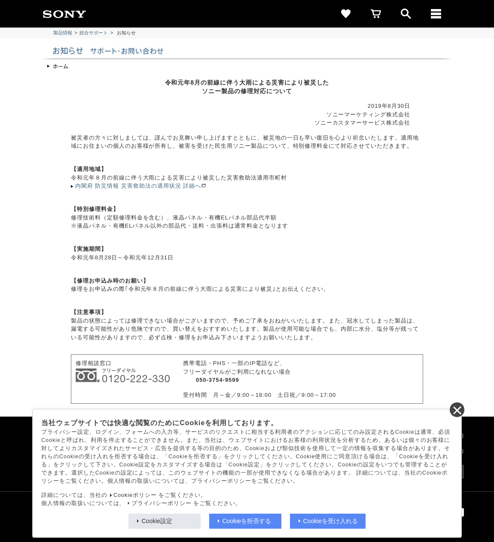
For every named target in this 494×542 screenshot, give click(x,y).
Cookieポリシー (135, 495)
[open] (406, 13)
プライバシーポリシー (161, 503)
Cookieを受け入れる (330, 521)
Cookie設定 (157, 521)
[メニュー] (436, 13)
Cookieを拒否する (247, 521)
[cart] (376, 13)
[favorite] (346, 13)
